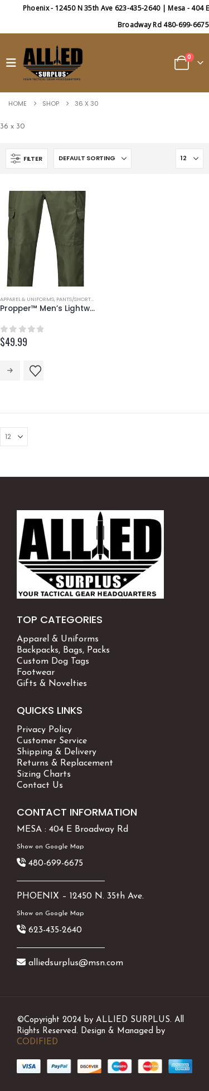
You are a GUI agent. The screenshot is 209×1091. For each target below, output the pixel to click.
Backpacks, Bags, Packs (63, 650)
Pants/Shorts (75, 299)
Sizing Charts (44, 774)
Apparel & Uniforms (27, 299)
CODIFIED (37, 1042)
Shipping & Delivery (56, 752)
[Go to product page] (48, 239)
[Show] (189, 159)
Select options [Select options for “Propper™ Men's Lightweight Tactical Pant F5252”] (10, 371)
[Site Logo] (53, 63)
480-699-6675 (55, 863)
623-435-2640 (55, 930)
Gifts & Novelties (52, 683)
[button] (14, 62)
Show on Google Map (50, 846)
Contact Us (40, 785)
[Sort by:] (93, 159)
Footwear (36, 672)
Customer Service (52, 741)
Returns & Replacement (65, 763)
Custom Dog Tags (53, 661)
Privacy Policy (44, 729)
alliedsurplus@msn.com (75, 963)
